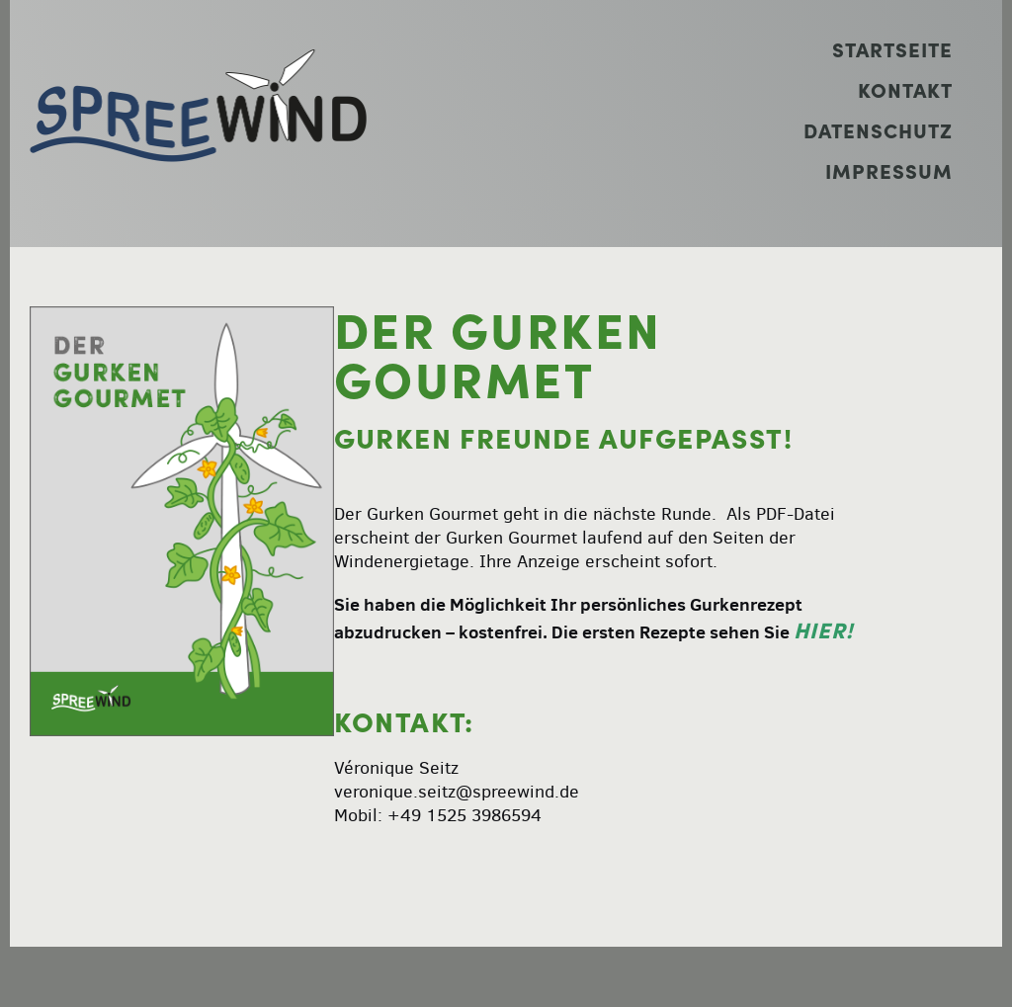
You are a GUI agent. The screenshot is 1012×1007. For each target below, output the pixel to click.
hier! (824, 630)
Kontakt (905, 90)
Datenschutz (878, 131)
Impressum (889, 171)
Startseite (892, 50)
